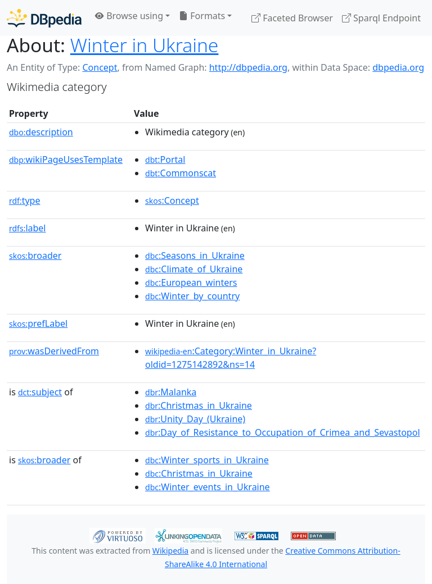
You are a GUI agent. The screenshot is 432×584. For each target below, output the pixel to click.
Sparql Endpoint (381, 18)
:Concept (172, 200)
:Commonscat (180, 173)
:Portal (165, 159)
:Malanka (170, 392)
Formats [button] (202, 16)
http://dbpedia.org (248, 67)
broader (35, 255)
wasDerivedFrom (54, 351)
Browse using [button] (129, 16)
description (41, 132)
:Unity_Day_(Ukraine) (195, 419)
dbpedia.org (398, 67)
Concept (99, 67)
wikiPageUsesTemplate (66, 159)
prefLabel (38, 323)
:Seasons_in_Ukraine (195, 255)
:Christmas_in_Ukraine (198, 405)
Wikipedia (170, 550)
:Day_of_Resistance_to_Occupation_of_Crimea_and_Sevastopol (282, 432)
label (27, 228)
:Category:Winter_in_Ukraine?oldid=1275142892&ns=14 (230, 358)
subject (40, 392)
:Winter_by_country (192, 296)
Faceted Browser (292, 18)
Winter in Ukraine (144, 45)
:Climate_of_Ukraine (193, 269)
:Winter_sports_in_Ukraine (207, 460)
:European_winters (191, 282)
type (24, 200)
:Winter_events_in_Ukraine (207, 487)
